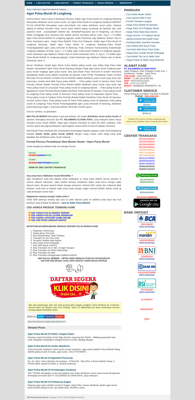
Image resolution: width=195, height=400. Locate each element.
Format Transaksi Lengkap (139, 21)
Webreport (126, 3)
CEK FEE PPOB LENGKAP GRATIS (48, 220)
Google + (60, 316)
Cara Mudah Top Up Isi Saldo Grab (143, 56)
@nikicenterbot (146, 191)
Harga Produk (105, 3)
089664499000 (147, 182)
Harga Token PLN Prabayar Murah (142, 28)
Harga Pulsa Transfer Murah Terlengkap (145, 53)
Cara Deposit (61, 3)
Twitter (41, 316)
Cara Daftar (43, 3)
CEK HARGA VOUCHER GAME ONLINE (51, 218)
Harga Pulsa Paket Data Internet (141, 32)
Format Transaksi (83, 3)
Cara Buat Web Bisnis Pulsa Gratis (143, 49)
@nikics (146, 103)
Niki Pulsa (37, 9)
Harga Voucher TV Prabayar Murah (143, 35)
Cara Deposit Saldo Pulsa (138, 18)
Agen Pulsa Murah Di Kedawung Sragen (49, 381)
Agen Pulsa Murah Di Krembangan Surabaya (52, 369)
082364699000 (147, 179)
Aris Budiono (57, 322)
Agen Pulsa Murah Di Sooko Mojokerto (49, 346)
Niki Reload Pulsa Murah (37, 397)
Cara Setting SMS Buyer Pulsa (141, 46)
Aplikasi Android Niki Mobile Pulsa (142, 39)
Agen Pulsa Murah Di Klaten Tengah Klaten (51, 334)
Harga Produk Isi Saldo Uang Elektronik (145, 60)
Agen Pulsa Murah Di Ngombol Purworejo (50, 358)
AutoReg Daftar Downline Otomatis (143, 42)
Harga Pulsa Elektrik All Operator (142, 25)
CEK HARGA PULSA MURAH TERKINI (50, 213)
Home (29, 3)
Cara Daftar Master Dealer (138, 14)
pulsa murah (112, 116)
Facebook (49, 316)
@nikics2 (146, 112)
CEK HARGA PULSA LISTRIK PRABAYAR (52, 215)
